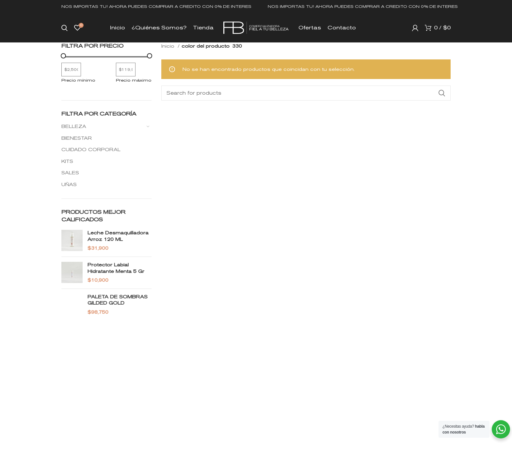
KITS (67, 161)
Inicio (168, 46)
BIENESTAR (76, 138)
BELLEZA (73, 126)
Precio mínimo (78, 80)
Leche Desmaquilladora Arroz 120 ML (118, 236)
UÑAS (69, 184)
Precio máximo (134, 80)
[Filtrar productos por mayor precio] (126, 69)
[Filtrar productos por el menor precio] (71, 69)
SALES (70, 172)
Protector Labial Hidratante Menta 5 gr (116, 268)
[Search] (64, 27)
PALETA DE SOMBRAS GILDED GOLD (118, 300)
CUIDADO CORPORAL (90, 149)
